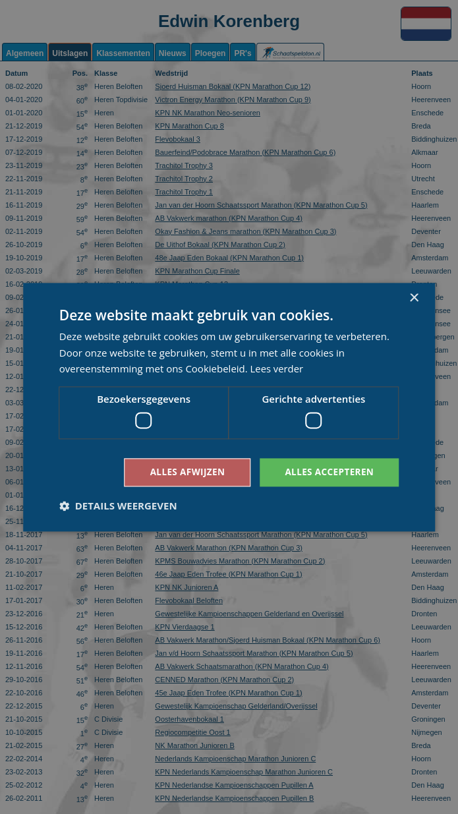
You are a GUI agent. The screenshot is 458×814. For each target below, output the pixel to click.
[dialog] (229, 407)
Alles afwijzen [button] (183, 471)
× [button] (413, 298)
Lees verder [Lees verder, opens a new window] (277, 368)
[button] (118, 506)
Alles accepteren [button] (328, 471)
